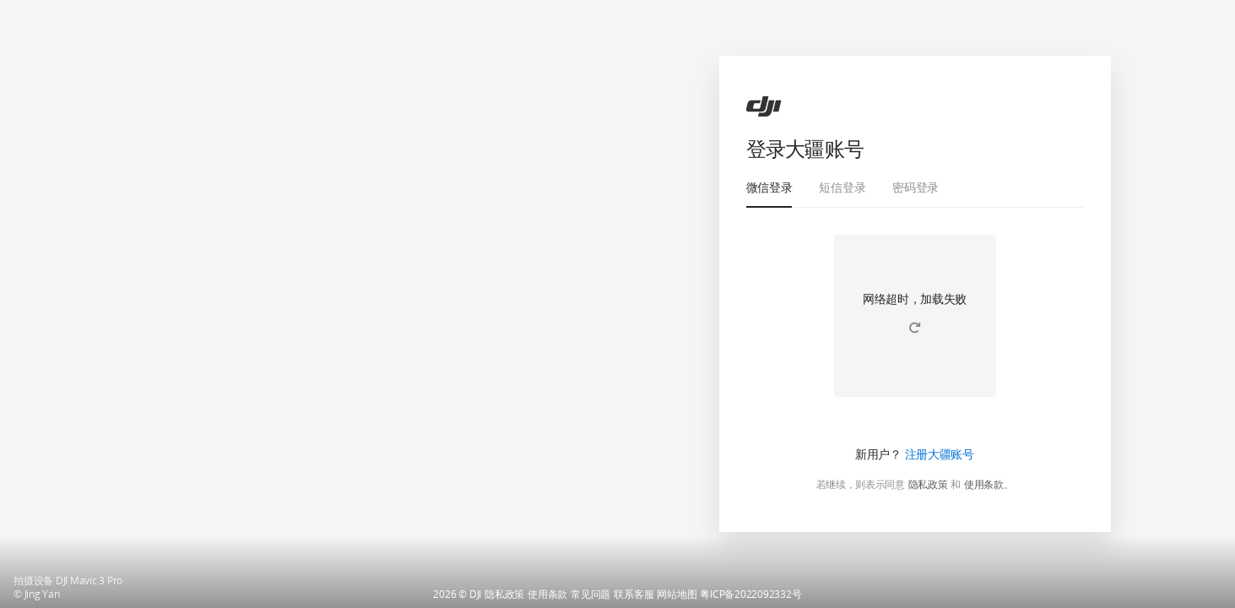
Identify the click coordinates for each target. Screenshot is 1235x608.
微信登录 (769, 187)
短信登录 (842, 187)
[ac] (764, 106)
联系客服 (633, 594)
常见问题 (590, 594)
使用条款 (984, 484)
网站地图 (676, 594)
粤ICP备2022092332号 (750, 594)
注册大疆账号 (939, 454)
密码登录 (915, 187)
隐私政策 (928, 484)
